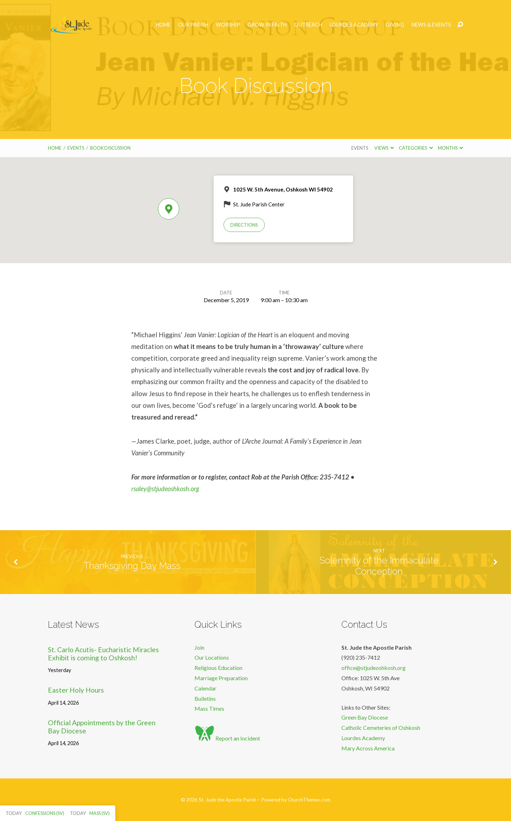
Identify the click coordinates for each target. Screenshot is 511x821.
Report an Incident (227, 738)
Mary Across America (368, 748)
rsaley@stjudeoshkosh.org (165, 489)
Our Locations (211, 657)
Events (75, 148)
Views (384, 148)
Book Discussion (110, 148)
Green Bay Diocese (364, 717)
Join (199, 647)
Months (450, 148)
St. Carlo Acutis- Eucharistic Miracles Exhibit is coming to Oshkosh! (103, 653)
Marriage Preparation (221, 678)
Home (163, 24)
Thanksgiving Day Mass (132, 565)
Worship (228, 24)
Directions (244, 225)
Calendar (205, 688)
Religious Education (218, 667)
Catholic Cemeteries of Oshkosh (380, 727)
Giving (395, 24)
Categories (416, 148)
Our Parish (193, 24)
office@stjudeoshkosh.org (373, 667)
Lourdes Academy (354, 24)
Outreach (308, 24)
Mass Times (209, 708)
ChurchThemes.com (309, 800)
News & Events (431, 24)
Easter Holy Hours (76, 690)
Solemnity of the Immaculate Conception (379, 566)
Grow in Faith (267, 24)
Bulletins (205, 698)
